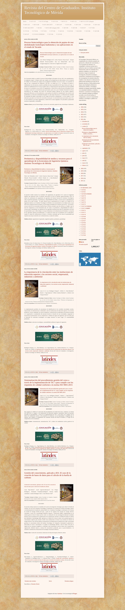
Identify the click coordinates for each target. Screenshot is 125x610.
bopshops (60, 593)
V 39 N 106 (68, 24)
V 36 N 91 (61, 31)
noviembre (85, 124)
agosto (84, 150)
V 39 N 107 (58, 24)
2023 (82, 114)
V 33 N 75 (83, 204)
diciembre (84, 121)
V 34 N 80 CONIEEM (86, 194)
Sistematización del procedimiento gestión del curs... (90, 140)
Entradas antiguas (69, 581)
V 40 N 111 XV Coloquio (87, 21)
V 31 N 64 (83, 227)
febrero (84, 165)
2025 (82, 109)
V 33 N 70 (83, 214)
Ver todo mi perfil (83, 244)
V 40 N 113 (64, 21)
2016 (82, 178)
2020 (82, 168)
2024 (82, 112)
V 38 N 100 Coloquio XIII (52, 28)
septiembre (85, 148)
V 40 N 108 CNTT (47, 24)
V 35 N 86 (87, 31)
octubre (84, 126)
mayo (83, 158)
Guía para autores (85, 52)
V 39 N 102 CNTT (28, 28)
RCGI (82, 242)
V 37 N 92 (52, 31)
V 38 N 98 (74, 28)
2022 (82, 117)
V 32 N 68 (83, 218)
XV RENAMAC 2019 (86, 187)
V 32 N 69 (83, 216)
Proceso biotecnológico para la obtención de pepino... (89, 129)
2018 (82, 173)
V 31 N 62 (83, 231)
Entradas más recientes (30, 581)
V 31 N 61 (83, 233)
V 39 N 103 (96, 24)
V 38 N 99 (65, 28)
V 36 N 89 (79, 31)
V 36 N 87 (26, 34)
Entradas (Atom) (35, 584)
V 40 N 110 (26, 24)
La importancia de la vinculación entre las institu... (90, 136)
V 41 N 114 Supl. (43, 21)
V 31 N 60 (83, 235)
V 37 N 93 (44, 31)
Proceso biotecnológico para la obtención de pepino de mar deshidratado (57, 54)
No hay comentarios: (43, 150)
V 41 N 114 (54, 21)
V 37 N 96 (91, 28)
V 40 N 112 (73, 21)
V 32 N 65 (83, 225)
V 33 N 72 (83, 210)
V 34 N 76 (83, 202)
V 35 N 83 (59, 34)
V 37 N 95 (26, 31)
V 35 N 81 (83, 191)
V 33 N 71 (83, 212)
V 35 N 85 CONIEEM (38, 34)
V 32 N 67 (83, 220)
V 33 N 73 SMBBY (85, 208)
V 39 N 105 (77, 24)
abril (83, 160)
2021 (82, 119)
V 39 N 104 (87, 24)
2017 (82, 175)
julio (83, 153)
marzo (84, 163)
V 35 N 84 (50, 34)
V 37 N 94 (35, 31)
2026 (82, 107)
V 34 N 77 (83, 200)
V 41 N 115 (32, 21)
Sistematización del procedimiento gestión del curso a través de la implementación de (56, 390)
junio (83, 155)
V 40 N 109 (36, 24)
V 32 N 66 (83, 222)
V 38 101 (39, 28)
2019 (82, 171)
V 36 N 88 (96, 31)
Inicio (24, 21)
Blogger (75, 593)
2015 (82, 180)
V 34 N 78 (83, 198)
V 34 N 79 (83, 196)
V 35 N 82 (83, 190)
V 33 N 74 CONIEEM (86, 206)
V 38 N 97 (83, 28)
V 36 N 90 (70, 31)
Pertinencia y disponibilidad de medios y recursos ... (89, 133)
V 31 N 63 (83, 229)
